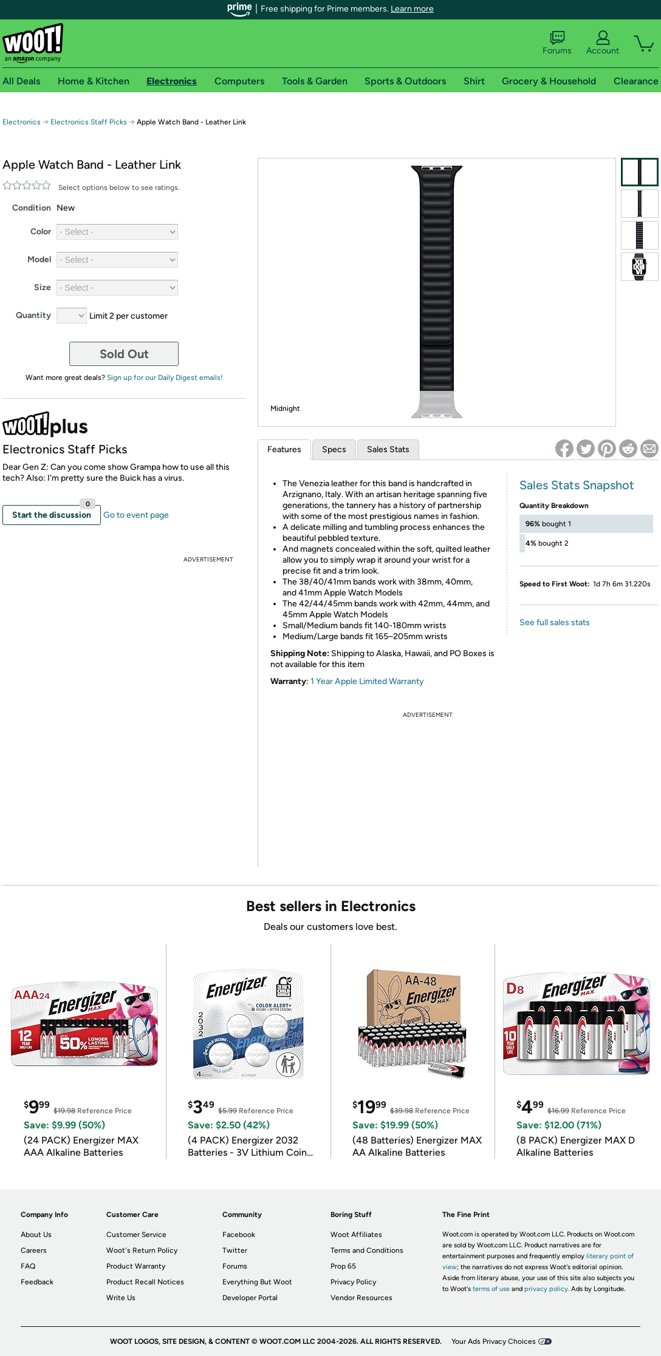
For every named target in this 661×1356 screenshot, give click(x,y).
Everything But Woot (257, 1282)
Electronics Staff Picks (88, 122)
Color (40, 231)
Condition (31, 208)
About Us (36, 1234)
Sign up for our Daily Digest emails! (165, 377)
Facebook (238, 1234)
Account (602, 43)
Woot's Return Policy (141, 1250)
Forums (557, 43)
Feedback (37, 1282)
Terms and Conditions (366, 1250)
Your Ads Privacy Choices (493, 1341)
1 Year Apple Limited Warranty (367, 681)
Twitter (234, 1250)
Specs (334, 449)
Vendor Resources (361, 1297)
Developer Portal (250, 1297)
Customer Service (136, 1234)
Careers (34, 1250)
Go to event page (136, 515)
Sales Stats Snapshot (576, 485)
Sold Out (124, 354)
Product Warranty (135, 1266)
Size (42, 287)
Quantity (33, 315)
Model (39, 259)
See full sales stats (554, 622)
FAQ (28, 1266)
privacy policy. (546, 1289)
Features (284, 449)
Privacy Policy (353, 1282)
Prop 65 (343, 1266)
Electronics (21, 122)
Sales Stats (388, 449)
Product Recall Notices (145, 1282)
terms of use (491, 1289)
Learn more (412, 9)
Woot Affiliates (356, 1234)
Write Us (120, 1297)
